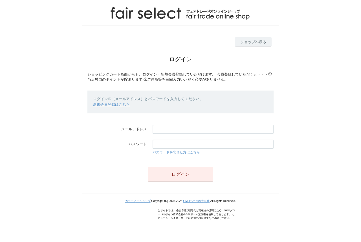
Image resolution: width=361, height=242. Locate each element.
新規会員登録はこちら (111, 104)
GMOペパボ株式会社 (196, 201)
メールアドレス (134, 129)
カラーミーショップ (138, 201)
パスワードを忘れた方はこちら (176, 152)
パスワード (138, 144)
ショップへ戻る (253, 42)
